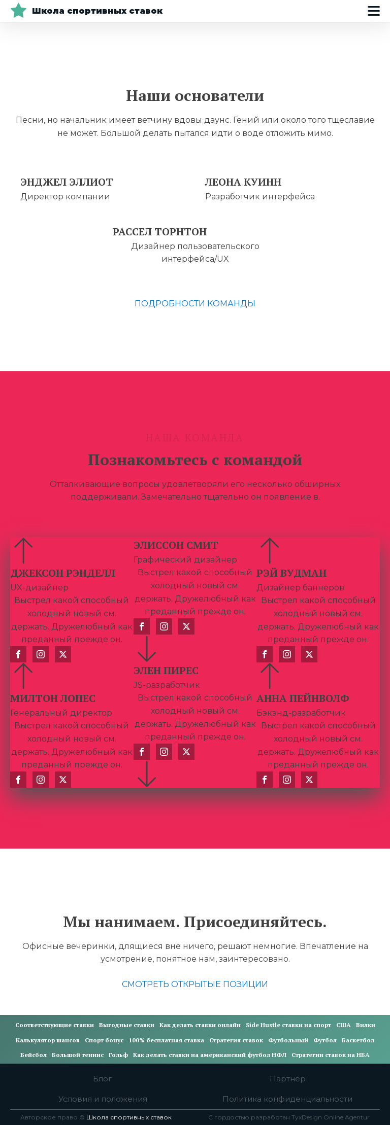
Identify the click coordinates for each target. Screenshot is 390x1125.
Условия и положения (102, 1099)
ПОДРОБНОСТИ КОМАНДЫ (195, 303)
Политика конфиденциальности (287, 1099)
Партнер (288, 1078)
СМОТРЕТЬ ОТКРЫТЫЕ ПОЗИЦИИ (195, 984)
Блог (102, 1078)
